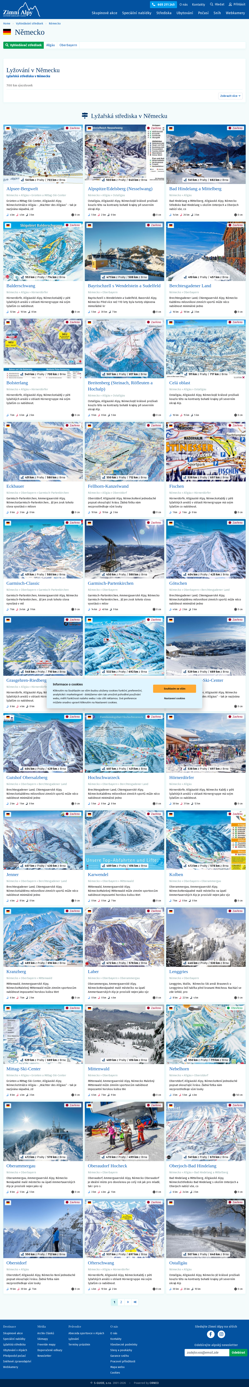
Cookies (115, 1372)
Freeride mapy (46, 1344)
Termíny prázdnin (79, 1344)
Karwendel (98, 874)
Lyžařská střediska (14, 1344)
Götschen (178, 583)
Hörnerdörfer (39, 292)
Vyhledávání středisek (29, 23)
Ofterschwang (101, 1262)
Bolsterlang (17, 382)
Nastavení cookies (174, 698)
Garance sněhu (119, 1356)
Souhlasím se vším (174, 688)
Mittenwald (127, 881)
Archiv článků (45, 1333)
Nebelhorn (179, 1068)
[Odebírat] (238, 1352)
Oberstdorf (120, 492)
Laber (93, 971)
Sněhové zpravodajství (17, 1361)
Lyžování (73, 1339)
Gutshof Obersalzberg (26, 777)
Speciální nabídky (136, 13)
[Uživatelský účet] (217, 4)
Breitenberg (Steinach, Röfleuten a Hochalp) (120, 385)
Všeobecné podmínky (123, 1344)
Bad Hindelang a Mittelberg (195, 188)
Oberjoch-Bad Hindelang (192, 1165)
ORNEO (154, 1383)
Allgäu (50, 45)
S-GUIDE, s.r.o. (102, 1383)
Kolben (176, 874)
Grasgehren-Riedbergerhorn (32, 680)
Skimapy (42, 1339)
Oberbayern (68, 45)
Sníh (218, 14)
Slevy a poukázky (121, 1350)
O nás (113, 1333)
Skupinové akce (104, 13)
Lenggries (178, 971)
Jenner (12, 874)
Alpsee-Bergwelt (22, 188)
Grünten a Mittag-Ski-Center (48, 195)
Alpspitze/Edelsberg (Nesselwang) (120, 188)
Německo (55, 23)
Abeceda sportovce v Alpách (86, 1333)
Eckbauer (15, 486)
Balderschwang (20, 285)
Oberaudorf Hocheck (107, 1165)
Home (6, 23)
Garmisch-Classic (23, 583)
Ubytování (185, 14)
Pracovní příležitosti (122, 1361)
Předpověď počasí (14, 1356)
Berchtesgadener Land (190, 285)
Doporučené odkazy (49, 1350)
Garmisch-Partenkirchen (54, 492)
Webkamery (235, 13)
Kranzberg (16, 971)
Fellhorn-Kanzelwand (108, 486)
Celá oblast (179, 382)
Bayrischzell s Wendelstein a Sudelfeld (124, 285)
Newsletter (44, 1356)
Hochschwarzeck (104, 777)
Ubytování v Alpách (15, 1350)
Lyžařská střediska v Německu (28, 76)
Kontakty (115, 1339)
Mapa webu (117, 1367)
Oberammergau (211, 881)
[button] (230, 96)
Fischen (176, 486)
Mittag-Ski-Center (23, 1068)
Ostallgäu (119, 195)
